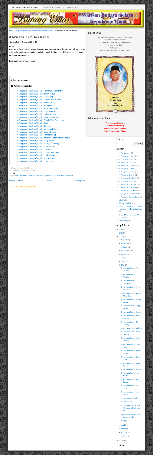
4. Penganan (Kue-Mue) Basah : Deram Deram (36, 132)
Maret (123, 429)
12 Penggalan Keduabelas (128, 191)
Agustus (124, 254)
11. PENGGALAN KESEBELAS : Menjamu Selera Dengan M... (131, 408)
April (123, 425)
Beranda (49, 181)
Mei (123, 265)
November (125, 243)
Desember (125, 240)
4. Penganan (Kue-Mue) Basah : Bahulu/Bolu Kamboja (39, 99)
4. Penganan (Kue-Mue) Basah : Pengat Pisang (36, 135)
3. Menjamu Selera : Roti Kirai (131, 328)
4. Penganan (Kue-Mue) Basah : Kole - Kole (35, 105)
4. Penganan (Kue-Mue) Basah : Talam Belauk (36, 94)
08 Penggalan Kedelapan (127, 178)
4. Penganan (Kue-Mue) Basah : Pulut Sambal (36, 146)
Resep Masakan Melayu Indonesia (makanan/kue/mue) (34, 31)
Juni (123, 261)
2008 (121, 440)
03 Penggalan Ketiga (126, 162)
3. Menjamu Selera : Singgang (131, 312)
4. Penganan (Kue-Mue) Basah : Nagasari (34, 149)
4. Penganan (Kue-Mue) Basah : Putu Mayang (36, 111)
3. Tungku (124, 421)
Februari (124, 432)
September (125, 251)
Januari (124, 436)
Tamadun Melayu (52, 7)
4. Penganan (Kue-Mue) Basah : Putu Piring (35, 96)
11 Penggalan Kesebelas (23, 175)
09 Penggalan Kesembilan (128, 181)
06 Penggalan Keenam (127, 172)
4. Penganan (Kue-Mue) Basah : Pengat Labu (35, 140)
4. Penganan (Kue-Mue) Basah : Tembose (34, 126)
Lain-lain (122, 200)
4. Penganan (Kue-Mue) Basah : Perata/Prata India (38, 108)
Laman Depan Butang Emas (25, 7)
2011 (121, 229)
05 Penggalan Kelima (126, 169)
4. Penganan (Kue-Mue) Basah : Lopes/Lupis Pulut (38, 152)
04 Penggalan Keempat (127, 165)
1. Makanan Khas (127, 402)
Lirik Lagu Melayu (125, 203)
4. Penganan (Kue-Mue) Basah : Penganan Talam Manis (40, 91)
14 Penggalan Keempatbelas (129, 197)
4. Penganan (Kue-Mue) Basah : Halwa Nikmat (36, 114)
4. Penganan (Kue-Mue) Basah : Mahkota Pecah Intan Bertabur (43, 138)
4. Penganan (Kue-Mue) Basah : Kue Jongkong (36, 158)
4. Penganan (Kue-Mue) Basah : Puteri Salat (35, 161)
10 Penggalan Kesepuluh (127, 184)
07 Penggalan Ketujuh (126, 175)
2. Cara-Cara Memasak (129, 398)
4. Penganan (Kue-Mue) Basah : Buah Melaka (36, 155)
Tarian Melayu (124, 221)
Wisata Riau (72, 7)
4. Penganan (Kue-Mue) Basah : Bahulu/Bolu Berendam (40, 120)
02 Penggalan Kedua (126, 159)
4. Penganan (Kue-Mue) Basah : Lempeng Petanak (38, 129)
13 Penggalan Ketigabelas (128, 194)
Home (11, 31)
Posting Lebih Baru (16, 181)
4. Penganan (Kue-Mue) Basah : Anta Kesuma (36, 102)
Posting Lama (80, 181)
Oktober (124, 247)
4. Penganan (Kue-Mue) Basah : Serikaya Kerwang (38, 143)
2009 (121, 237)
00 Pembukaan (124, 153)
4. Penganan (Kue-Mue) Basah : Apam (33, 123)
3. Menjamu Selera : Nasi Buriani (29, 36)
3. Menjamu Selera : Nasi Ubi (131, 369)
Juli (122, 258)
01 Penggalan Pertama (127, 156)
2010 (121, 233)
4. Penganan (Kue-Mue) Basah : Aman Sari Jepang (38, 117)
